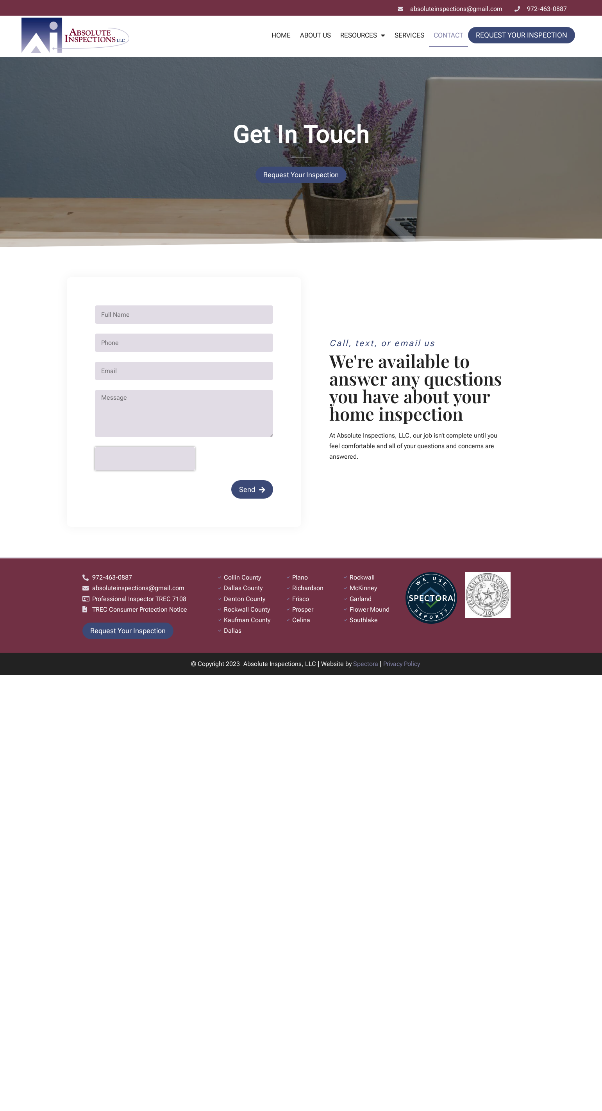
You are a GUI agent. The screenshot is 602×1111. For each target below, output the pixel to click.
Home (281, 35)
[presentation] (145, 458)
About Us (315, 35)
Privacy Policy (401, 664)
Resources (362, 35)
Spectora (365, 664)
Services (409, 35)
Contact (448, 35)
